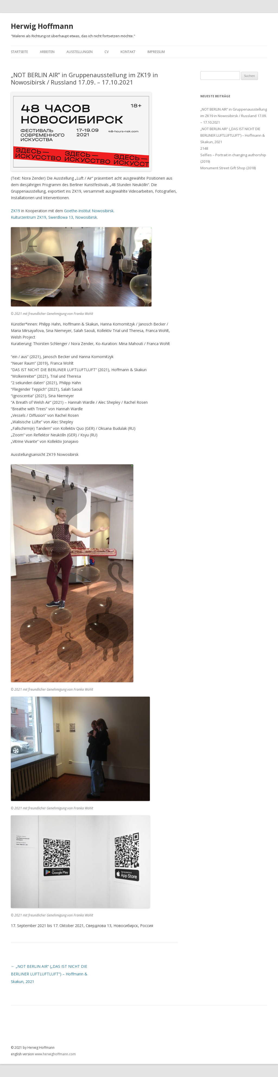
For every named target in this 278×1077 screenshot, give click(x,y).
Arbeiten (47, 51)
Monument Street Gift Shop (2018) (228, 167)
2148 (204, 148)
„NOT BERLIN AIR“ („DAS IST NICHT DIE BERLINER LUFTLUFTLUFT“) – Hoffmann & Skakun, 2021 (49, 974)
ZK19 (15, 210)
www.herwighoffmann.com (55, 1054)
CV (107, 51)
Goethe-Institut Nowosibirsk (88, 210)
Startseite (19, 51)
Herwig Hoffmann (42, 26)
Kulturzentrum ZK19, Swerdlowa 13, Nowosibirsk (54, 217)
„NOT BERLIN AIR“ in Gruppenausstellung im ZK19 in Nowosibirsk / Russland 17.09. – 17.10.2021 (233, 116)
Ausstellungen (80, 51)
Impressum (156, 51)
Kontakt (128, 51)
